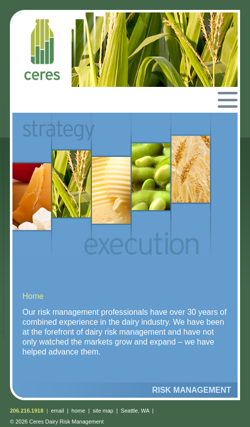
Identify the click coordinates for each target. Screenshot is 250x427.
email (57, 411)
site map (102, 411)
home (78, 411)
